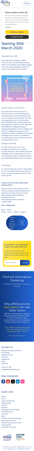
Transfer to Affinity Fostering (11, 418)
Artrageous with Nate (8, 143)
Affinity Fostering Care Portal (11, 423)
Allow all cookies (17, 32)
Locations (4, 414)
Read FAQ (22, 223)
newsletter (17, 67)
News (3, 210)
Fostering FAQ (6, 425)
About (3, 399)
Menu (27, 3)
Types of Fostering (7, 401)
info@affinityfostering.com (10, 369)
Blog (3, 416)
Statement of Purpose (8, 427)
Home (3, 396)
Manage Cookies (12, 448)
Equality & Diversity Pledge (10, 410)
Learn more (8, 27)
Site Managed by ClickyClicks (24, 448)
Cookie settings (17, 37)
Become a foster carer (8, 421)
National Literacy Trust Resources (13, 108)
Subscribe (25, 262)
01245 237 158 (6, 367)
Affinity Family (6, 403)
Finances (4, 407)
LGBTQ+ (4, 405)
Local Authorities (7, 412)
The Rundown (6, 165)
